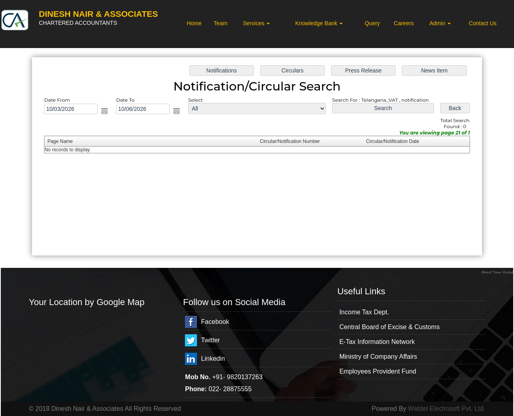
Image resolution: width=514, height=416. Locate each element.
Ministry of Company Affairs (378, 356)
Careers (404, 23)
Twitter (210, 340)
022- (216, 389)
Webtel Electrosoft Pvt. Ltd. (446, 408)
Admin (440, 23)
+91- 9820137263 (237, 377)
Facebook (215, 321)
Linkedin (213, 358)
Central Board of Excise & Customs (389, 327)
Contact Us (482, 23)
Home (194, 23)
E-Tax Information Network (377, 341)
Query (372, 23)
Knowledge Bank (319, 23)
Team (220, 23)
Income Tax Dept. (364, 312)
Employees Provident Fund (377, 371)
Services (256, 23)
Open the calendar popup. (104, 111)
